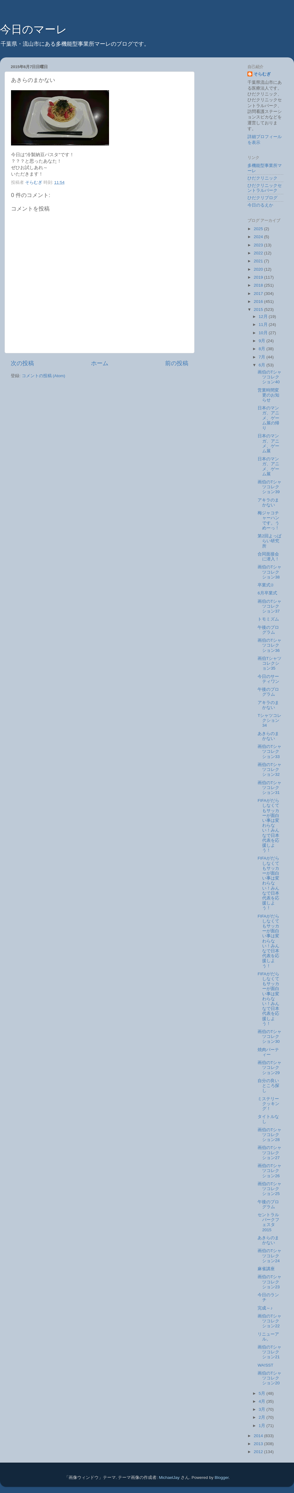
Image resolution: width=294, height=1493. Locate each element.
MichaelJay (169, 1477)
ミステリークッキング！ (268, 1104)
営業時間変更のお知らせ (268, 395)
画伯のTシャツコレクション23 (269, 1281)
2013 (259, 1443)
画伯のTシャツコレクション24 (269, 1255)
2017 (259, 293)
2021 (259, 261)
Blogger (222, 1477)
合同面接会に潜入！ (268, 556)
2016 (259, 301)
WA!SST (265, 1365)
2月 (262, 1417)
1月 (262, 1425)
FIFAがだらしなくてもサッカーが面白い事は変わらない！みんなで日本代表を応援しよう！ (268, 825)
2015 (259, 309)
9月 (262, 340)
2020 (259, 269)
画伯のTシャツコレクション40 (269, 377)
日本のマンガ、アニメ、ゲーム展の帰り (268, 418)
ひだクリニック (262, 178)
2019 (259, 277)
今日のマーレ (33, 29)
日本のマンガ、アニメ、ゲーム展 (268, 443)
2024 (259, 236)
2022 (259, 253)
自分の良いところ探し (268, 1085)
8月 (262, 348)
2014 (259, 1435)
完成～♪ (265, 1308)
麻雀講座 (266, 1269)
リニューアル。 (268, 1336)
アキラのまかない (268, 502)
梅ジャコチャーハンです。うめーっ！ (268, 520)
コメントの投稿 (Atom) (43, 375)
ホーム (99, 363)
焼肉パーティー (268, 1052)
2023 (259, 245)
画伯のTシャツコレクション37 (269, 606)
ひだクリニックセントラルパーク (264, 188)
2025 (259, 228)
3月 (262, 1409)
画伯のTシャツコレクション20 (269, 1378)
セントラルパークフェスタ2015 (268, 1222)
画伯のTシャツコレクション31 (269, 787)
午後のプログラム (268, 630)
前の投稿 (176, 363)
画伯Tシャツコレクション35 (269, 663)
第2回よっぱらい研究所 (269, 541)
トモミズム (268, 619)
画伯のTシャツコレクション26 (269, 1170)
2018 (259, 285)
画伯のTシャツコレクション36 (269, 645)
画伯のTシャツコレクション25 (269, 1189)
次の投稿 (22, 363)
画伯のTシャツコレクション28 (269, 1134)
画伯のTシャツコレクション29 (269, 1067)
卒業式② (266, 585)
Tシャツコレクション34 (269, 720)
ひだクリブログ (262, 197)
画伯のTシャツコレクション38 (269, 572)
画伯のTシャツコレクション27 (269, 1152)
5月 (262, 1393)
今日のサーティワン (268, 679)
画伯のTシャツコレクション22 (269, 1321)
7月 (262, 357)
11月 (264, 324)
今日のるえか (260, 205)
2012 (259, 1451)
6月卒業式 (267, 593)
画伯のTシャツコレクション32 (269, 769)
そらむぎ (262, 74)
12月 (264, 316)
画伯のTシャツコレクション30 (269, 1036)
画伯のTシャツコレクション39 (269, 487)
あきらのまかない (268, 736)
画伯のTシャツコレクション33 (269, 751)
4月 (262, 1401)
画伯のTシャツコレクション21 (269, 1352)
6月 (262, 365)
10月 (264, 333)
